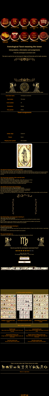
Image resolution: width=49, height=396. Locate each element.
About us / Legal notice (24, 371)
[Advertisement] (24, 9)
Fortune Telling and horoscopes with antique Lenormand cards (36, 330)
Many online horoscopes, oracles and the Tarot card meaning (12, 330)
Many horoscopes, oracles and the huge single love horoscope (36, 335)
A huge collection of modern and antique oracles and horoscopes (12, 335)
